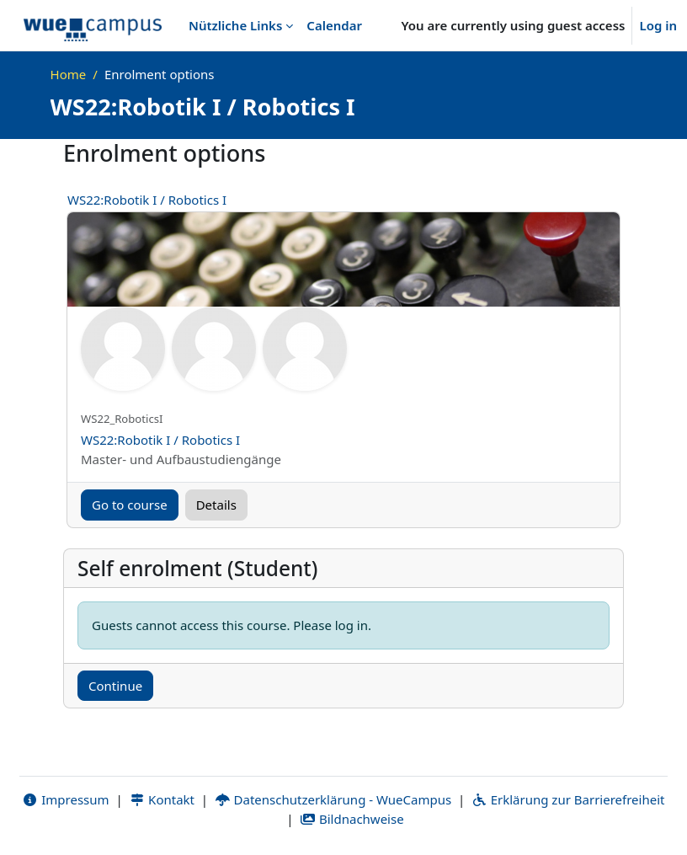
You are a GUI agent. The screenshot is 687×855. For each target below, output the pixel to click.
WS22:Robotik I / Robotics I (146, 199)
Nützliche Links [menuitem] (235, 25)
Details (216, 504)
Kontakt (161, 799)
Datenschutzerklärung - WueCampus (333, 799)
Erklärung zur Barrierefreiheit (567, 799)
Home (69, 74)
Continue (115, 685)
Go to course (130, 504)
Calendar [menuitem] (334, 25)
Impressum (66, 799)
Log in (658, 25)
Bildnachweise (351, 818)
